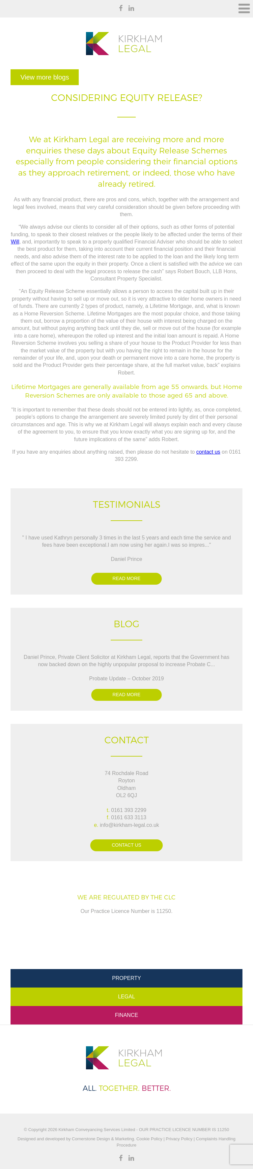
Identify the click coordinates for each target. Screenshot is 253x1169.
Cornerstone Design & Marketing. (103, 1138)
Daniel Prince (126, 559)
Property (126, 978)
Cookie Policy (148, 1138)
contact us (208, 452)
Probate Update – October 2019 (126, 678)
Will (15, 241)
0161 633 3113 (128, 817)
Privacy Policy (179, 1138)
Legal (126, 996)
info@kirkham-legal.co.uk (129, 825)
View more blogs (44, 77)
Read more (127, 578)
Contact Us (126, 845)
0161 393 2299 (128, 810)
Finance (126, 1015)
